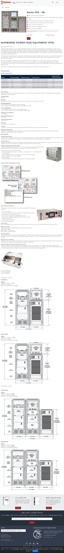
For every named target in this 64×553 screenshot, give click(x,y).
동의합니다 (35, 551)
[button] (53, 2)
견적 (29, 38)
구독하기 (32, 522)
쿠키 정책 (33, 545)
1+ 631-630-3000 (7, 536)
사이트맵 (38, 545)
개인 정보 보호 (7, 549)
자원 (17, 2)
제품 (14, 2)
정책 (12, 549)
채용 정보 (25, 2)
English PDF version (32, 31)
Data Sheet (30, 35)
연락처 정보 (30, 2)
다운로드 (18, 508)
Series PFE (7, 7)
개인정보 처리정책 (27, 545)
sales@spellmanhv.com (9, 540)
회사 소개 (20, 2)
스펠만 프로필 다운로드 (48, 537)
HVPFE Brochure (50, 35)
